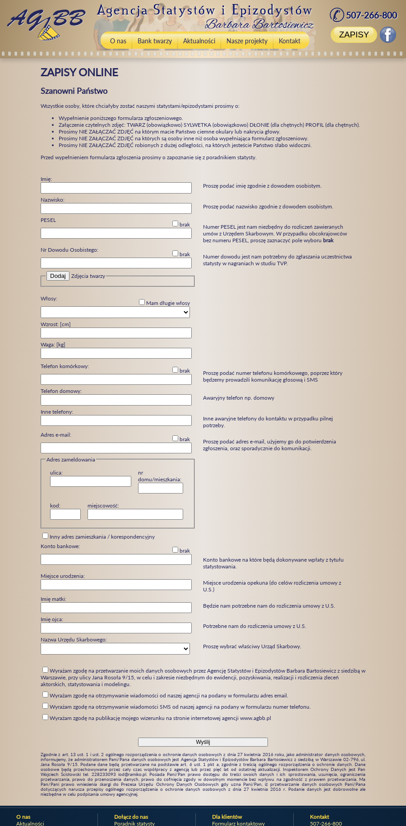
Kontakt (289, 41)
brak (181, 224)
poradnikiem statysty (230, 157)
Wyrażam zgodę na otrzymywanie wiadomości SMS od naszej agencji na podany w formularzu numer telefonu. (176, 706)
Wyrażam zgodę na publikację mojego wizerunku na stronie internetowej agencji (156, 718)
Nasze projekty (247, 41)
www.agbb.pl (255, 718)
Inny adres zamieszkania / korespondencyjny (98, 536)
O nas (118, 41)
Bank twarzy (155, 41)
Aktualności (199, 41)
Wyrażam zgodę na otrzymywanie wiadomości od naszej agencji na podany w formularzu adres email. (165, 695)
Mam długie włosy (164, 302)
